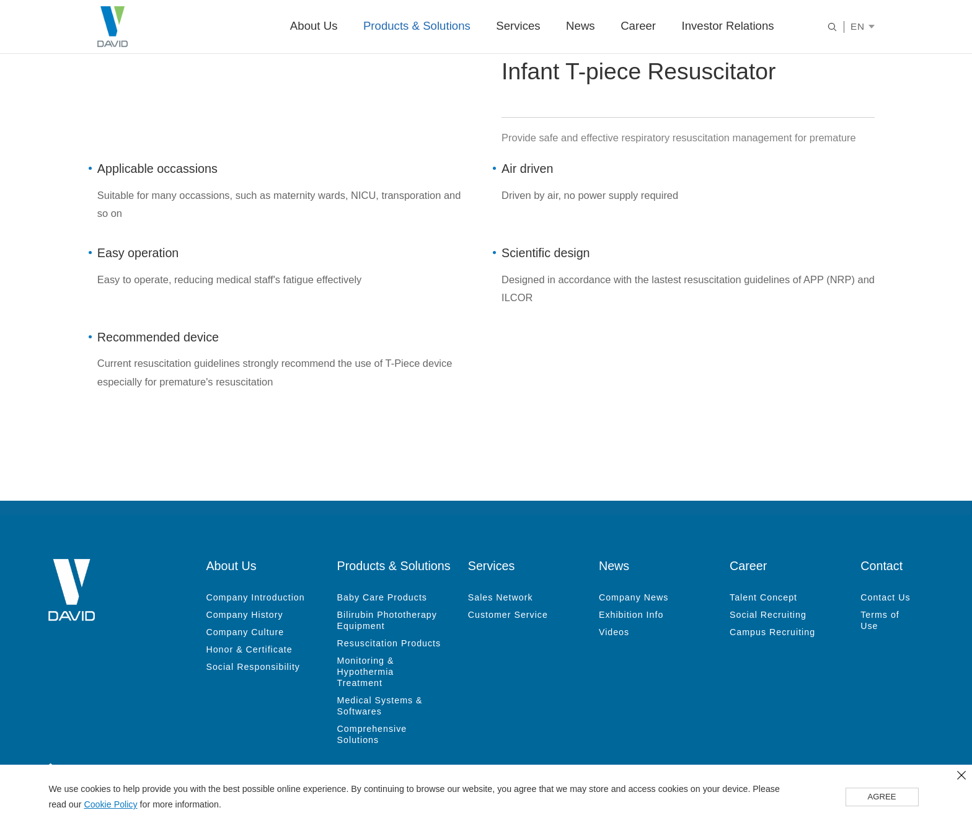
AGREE (882, 797)
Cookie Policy (110, 805)
